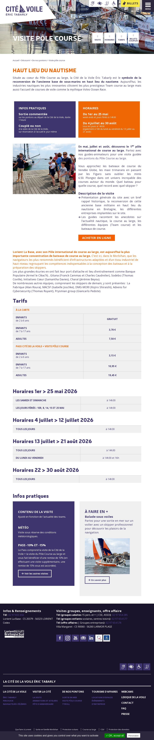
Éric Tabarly (9, 697)
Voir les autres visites (36, 573)
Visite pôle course (72, 700)
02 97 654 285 (120, 615)
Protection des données (119, 729)
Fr (132, 11)
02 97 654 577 (119, 618)
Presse (125, 714)
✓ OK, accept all (115, 735)
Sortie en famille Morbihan (47, 729)
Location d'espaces (102, 697)
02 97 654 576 (113, 622)
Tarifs (121, 38)
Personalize (133, 736)
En (137, 11)
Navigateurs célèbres (14, 704)
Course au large (89, 729)
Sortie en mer (69, 697)
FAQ (123, 708)
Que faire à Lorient (23, 729)
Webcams (127, 691)
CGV (102, 729)
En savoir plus (98, 580)
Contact (127, 702)
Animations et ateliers (45, 700)
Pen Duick (8, 700)
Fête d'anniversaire (43, 704)
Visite (98, 38)
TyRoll (66, 704)
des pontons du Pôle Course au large (102, 158)
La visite (37, 697)
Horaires (109, 38)
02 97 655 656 (16, 615)
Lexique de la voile (133, 697)
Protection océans (70, 729)
